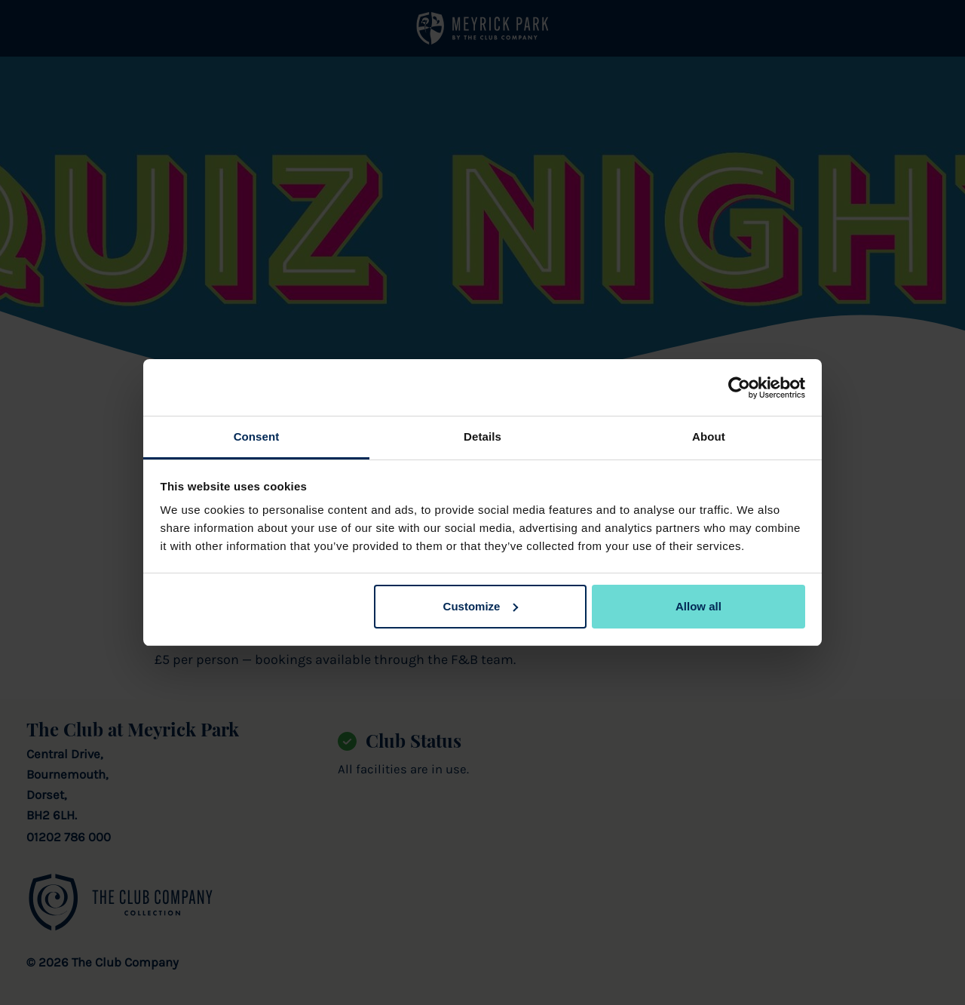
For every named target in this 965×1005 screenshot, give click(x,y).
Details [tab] (482, 436)
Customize (481, 606)
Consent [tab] (257, 436)
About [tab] (708, 436)
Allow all (698, 606)
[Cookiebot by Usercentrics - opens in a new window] (739, 387)
